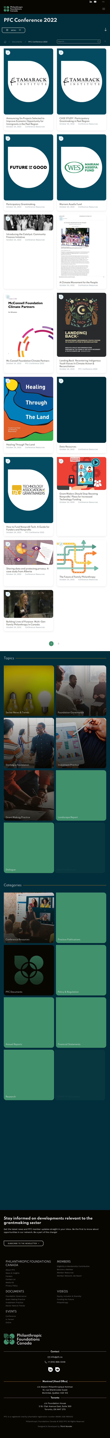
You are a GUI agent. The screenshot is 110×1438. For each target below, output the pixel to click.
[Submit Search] (98, 41)
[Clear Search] (105, 41)
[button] (103, 9)
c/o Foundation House (55, 1403)
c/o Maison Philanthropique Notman (55, 1387)
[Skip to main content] (105, 29)
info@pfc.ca (56, 1357)
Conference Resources (35, 127)
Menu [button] (13, 30)
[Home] (5, 42)
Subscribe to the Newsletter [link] (23, 1243)
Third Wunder (66, 1426)
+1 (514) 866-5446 (56, 1362)
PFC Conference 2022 (34, 363)
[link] (28, 81)
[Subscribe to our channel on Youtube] (95, 1)
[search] (79, 41)
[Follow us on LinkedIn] (90, 1)
